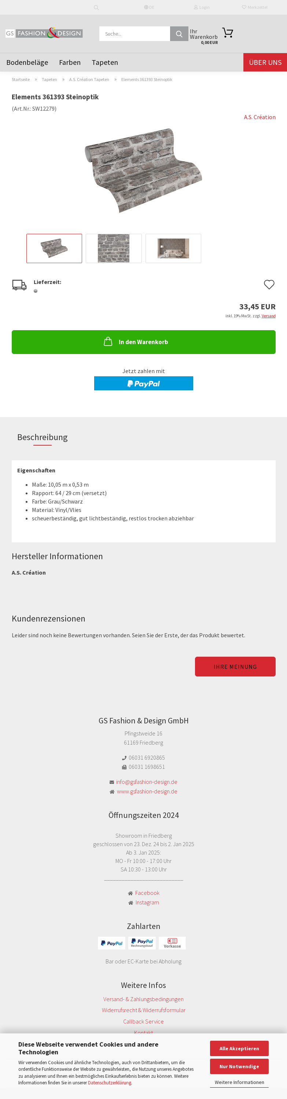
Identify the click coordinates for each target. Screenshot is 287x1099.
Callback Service (143, 1021)
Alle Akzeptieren (239, 1048)
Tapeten (105, 62)
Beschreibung (42, 437)
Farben (70, 62)
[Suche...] (179, 33)
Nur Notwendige (239, 1066)
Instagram (147, 902)
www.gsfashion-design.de (147, 791)
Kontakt (143, 1032)
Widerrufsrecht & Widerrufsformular (143, 1010)
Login (202, 7)
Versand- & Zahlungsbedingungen (143, 999)
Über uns (265, 62)
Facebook (147, 892)
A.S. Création (260, 117)
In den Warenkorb (135, 341)
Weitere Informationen (239, 1082)
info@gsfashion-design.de (146, 781)
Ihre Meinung (235, 666)
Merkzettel (255, 7)
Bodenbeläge (27, 62)
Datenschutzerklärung (109, 1083)
